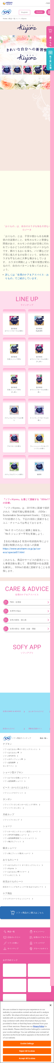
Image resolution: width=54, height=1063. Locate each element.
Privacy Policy (38, 1033)
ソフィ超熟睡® (9, 763)
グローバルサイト (41, 949)
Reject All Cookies (27, 1058)
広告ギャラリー (13, 937)
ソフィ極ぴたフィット (12, 842)
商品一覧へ (44, 738)
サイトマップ (13, 949)
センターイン (8, 766)
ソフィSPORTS (9, 756)
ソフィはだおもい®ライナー (14, 872)
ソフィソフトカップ (11, 820)
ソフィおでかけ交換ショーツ (15, 778)
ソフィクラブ (39, 943)
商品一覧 (11, 932)
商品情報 (39, 12)
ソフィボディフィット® (13, 759)
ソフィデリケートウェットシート (17, 899)
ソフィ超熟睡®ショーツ (13, 781)
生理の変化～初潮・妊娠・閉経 (23, 629)
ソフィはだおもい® (11, 753)
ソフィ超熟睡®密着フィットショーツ (18, 838)
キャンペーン (39, 932)
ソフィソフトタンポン (12, 808)
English (24, 12)
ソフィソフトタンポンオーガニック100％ (20, 805)
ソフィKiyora (8, 868)
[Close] (50, 1012)
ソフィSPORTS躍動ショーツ (15, 835)
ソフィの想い (13, 943)
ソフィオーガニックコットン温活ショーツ (20, 832)
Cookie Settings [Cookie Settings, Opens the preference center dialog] (27, 1051)
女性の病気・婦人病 (18, 620)
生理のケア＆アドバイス (44, 937)
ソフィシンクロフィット (13, 793)
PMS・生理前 (15, 602)
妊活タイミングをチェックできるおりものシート (23, 887)
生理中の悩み (15, 611)
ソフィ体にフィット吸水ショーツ (17, 853)
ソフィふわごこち (10, 875)
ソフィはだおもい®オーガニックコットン (20, 749)
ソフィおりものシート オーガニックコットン (21, 865)
